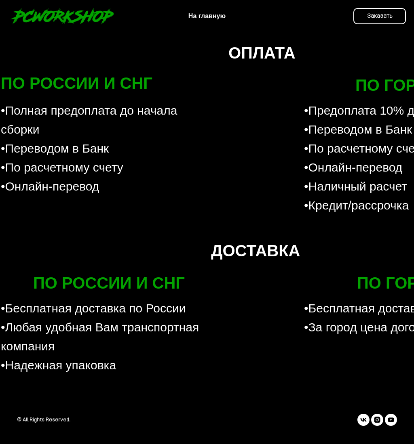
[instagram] (377, 420)
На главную (207, 16)
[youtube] (391, 420)
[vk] (363, 420)
